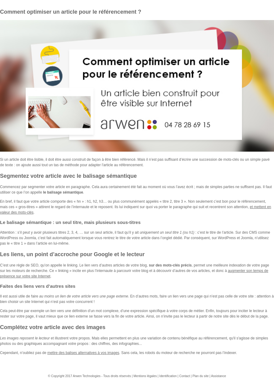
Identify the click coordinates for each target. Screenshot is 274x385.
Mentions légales (145, 376)
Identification (168, 376)
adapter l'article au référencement (115, 165)
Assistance (218, 376)
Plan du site (200, 376)
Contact (184, 376)
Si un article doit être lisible (22, 159)
